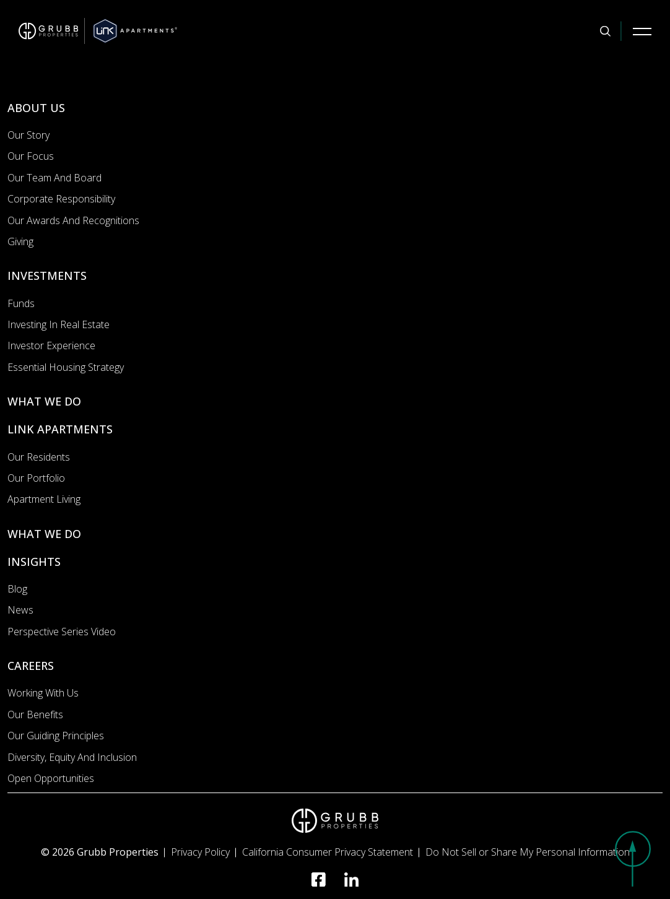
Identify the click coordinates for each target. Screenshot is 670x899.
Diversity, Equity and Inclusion (72, 757)
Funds (21, 303)
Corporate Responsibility (61, 199)
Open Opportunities (50, 778)
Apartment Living (43, 499)
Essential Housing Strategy (65, 367)
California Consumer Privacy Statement (327, 852)
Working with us (43, 693)
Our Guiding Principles (55, 735)
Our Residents (38, 457)
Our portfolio (36, 478)
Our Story (28, 135)
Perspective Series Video (61, 631)
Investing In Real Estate (58, 324)
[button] (633, 859)
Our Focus (30, 156)
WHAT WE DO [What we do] (44, 401)
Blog (17, 589)
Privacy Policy (200, 852)
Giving (20, 241)
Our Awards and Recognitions (73, 220)
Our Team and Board (54, 178)
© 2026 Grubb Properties (100, 852)
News (20, 610)
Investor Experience (51, 345)
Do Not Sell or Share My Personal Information (527, 852)
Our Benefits (35, 714)
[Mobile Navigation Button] (642, 31)
